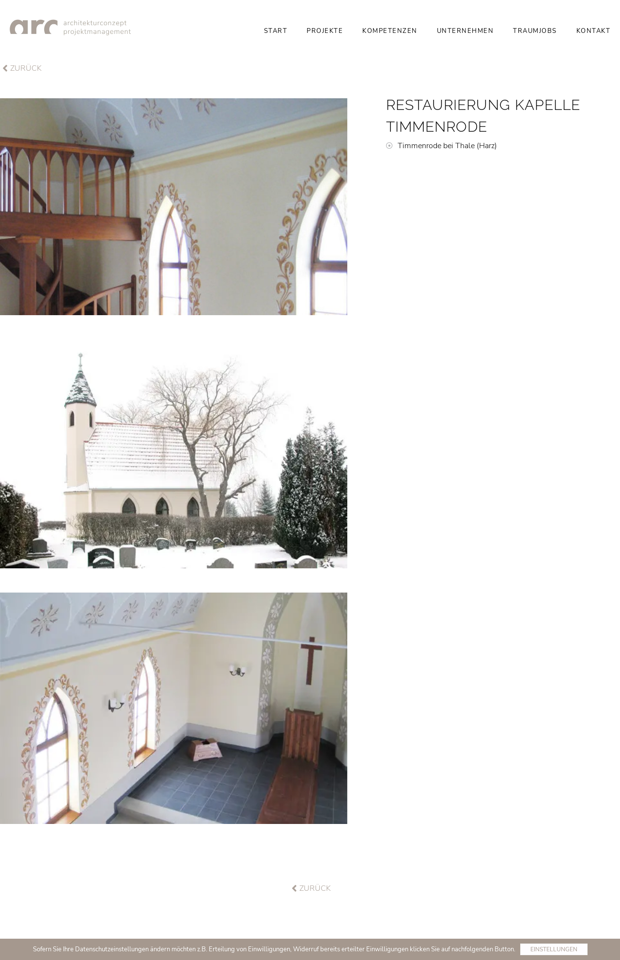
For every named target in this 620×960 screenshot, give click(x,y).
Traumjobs (535, 31)
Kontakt (593, 31)
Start (276, 31)
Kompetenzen (390, 31)
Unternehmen (465, 31)
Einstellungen (553, 949)
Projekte (325, 31)
